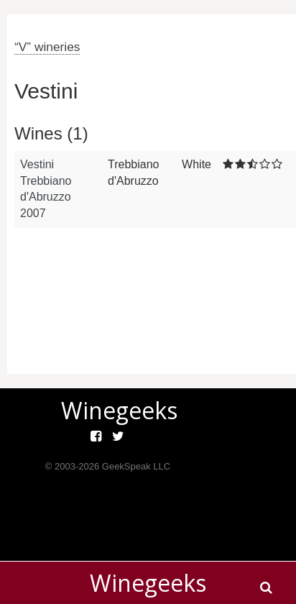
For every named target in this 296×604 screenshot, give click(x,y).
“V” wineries (47, 47)
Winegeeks (148, 582)
